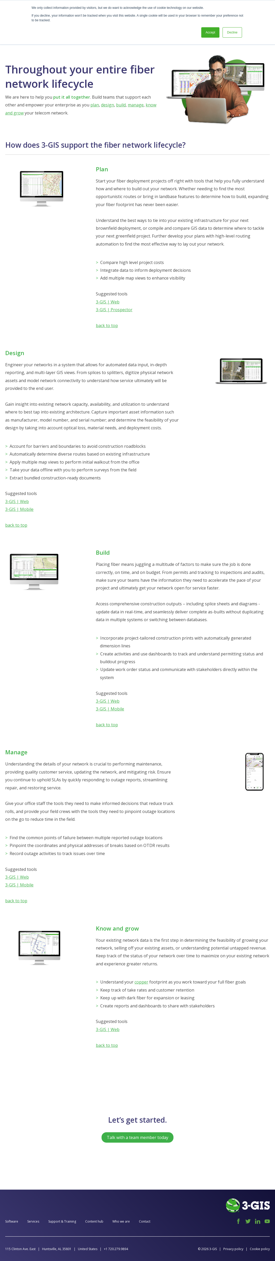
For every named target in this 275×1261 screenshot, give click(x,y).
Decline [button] (232, 32)
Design (14, 353)
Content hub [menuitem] (94, 1221)
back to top (107, 325)
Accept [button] (210, 32)
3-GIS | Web (107, 302)
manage (136, 105)
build (121, 105)
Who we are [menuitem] (121, 1221)
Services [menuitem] (33, 1221)
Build (103, 552)
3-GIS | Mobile (19, 509)
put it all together (71, 97)
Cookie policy (260, 1249)
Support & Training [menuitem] (62, 1221)
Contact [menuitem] (144, 1221)
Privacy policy (233, 1249)
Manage (16, 752)
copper (141, 982)
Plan (102, 169)
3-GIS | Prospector (114, 310)
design (107, 105)
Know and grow (117, 928)
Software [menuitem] (11, 1221)
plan (94, 105)
